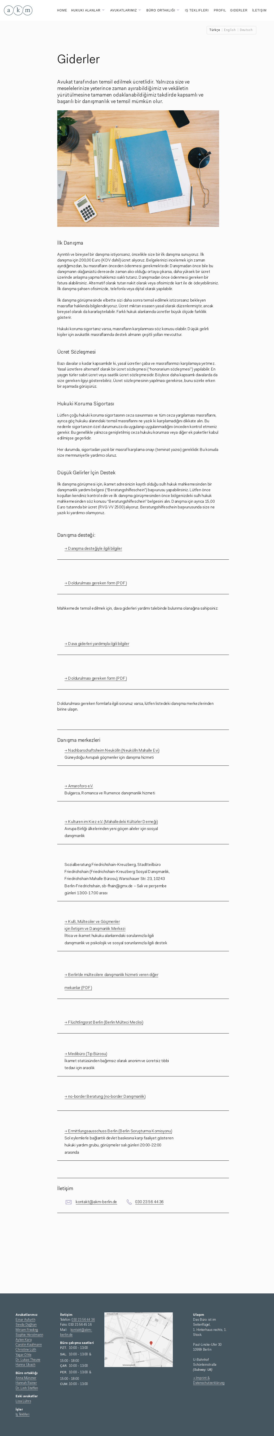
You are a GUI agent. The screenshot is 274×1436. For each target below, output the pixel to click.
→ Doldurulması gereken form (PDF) (96, 583)
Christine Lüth (26, 1349)
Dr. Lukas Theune (28, 1359)
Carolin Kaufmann (29, 1344)
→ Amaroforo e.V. (79, 786)
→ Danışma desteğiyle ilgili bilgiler (93, 549)
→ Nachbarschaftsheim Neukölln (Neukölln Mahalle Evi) (112, 751)
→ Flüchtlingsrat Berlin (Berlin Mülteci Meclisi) (104, 1022)
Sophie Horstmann (29, 1334)
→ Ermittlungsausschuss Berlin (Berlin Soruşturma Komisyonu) (118, 1131)
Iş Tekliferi (22, 1414)
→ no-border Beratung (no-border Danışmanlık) (105, 1097)
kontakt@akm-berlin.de (96, 1202)
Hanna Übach (25, 1365)
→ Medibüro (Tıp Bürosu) (86, 1054)
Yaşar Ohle (23, 1354)
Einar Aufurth (25, 1320)
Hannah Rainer (26, 1383)
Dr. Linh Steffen (27, 1388)
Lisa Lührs (23, 1401)
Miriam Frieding (27, 1329)
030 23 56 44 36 (149, 1202)
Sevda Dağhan (26, 1324)
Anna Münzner (26, 1378)
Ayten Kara (23, 1340)
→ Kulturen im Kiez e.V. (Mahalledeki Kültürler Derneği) (111, 822)
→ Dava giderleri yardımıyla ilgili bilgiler (97, 644)
